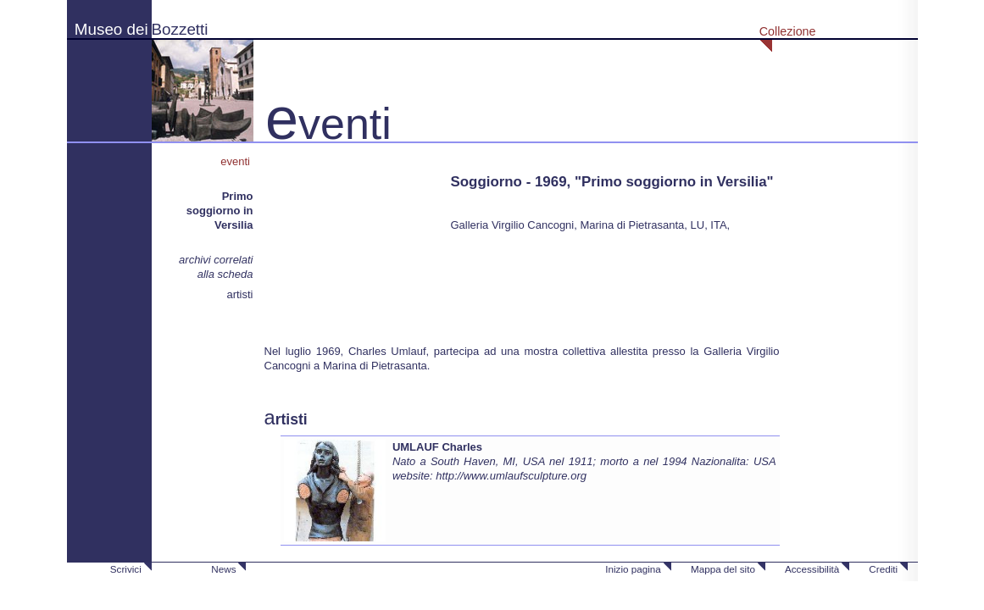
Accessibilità (812, 568)
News (223, 568)
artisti (239, 294)
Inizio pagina (633, 568)
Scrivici (126, 568)
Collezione (787, 31)
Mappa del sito (723, 568)
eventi (236, 161)
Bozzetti (180, 29)
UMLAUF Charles (437, 447)
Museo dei (111, 29)
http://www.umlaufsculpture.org (511, 475)
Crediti (883, 568)
